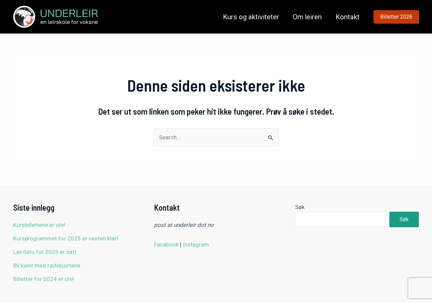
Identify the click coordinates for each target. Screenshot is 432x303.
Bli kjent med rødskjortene (46, 265)
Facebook (166, 244)
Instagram (196, 244)
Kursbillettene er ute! (39, 225)
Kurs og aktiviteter (251, 17)
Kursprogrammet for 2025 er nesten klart (65, 238)
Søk (299, 207)
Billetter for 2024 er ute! (43, 279)
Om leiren (307, 17)
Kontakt (348, 17)
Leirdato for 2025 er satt (44, 252)
